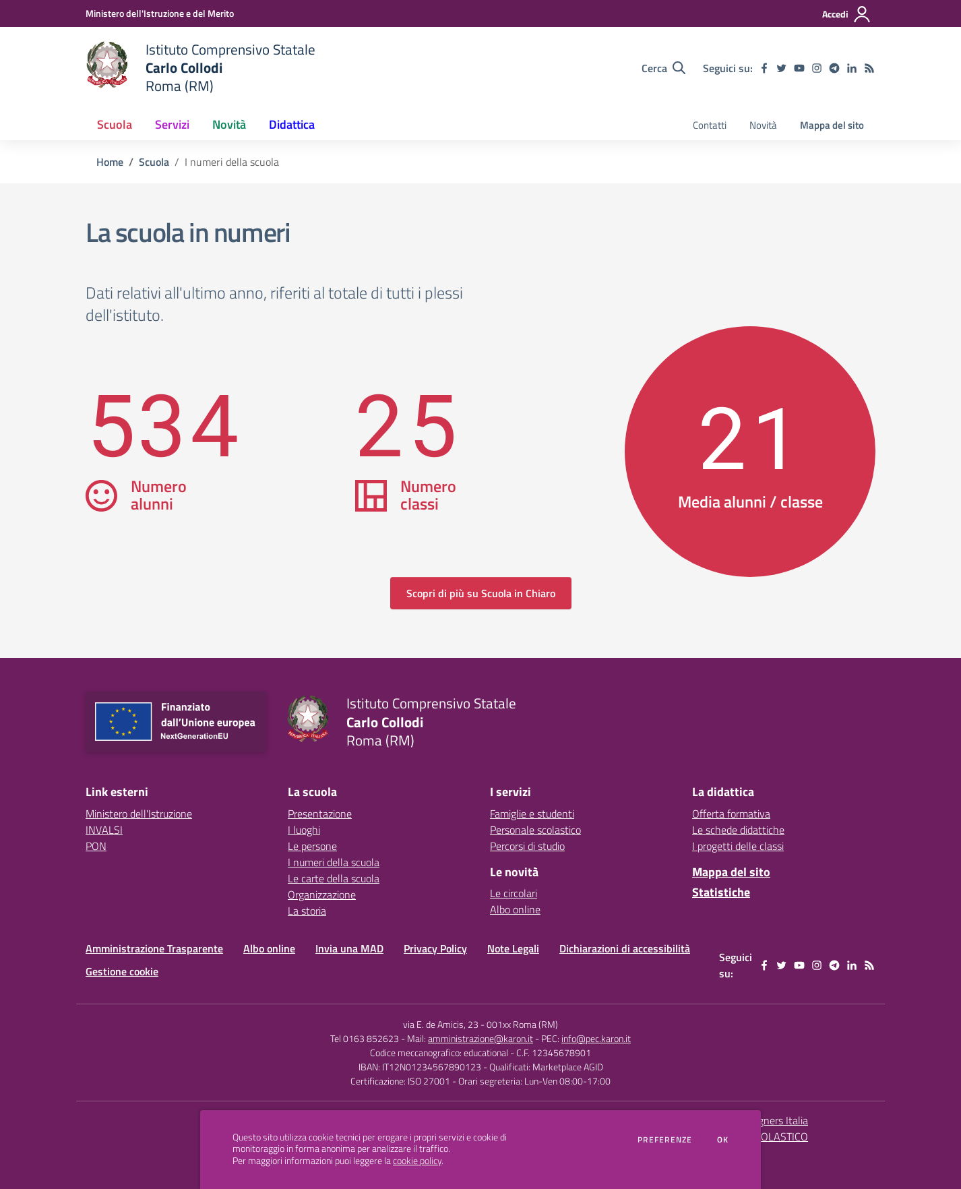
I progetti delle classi (738, 846)
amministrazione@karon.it (480, 1038)
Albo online (515, 909)
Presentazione (320, 813)
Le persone (312, 846)
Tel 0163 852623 (364, 1038)
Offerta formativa (731, 813)
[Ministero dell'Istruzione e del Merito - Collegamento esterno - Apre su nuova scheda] (160, 13)
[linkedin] (852, 68)
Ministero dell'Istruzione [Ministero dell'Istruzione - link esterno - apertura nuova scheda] (139, 813)
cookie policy (417, 1160)
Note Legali (513, 948)
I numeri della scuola (333, 862)
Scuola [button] (114, 124)
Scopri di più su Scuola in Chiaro (480, 593)
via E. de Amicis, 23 (440, 1024)
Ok (723, 1140)
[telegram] (834, 68)
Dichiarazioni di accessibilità (624, 948)
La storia (307, 911)
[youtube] (799, 68)
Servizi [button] (172, 124)
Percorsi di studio (527, 846)
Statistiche (721, 892)
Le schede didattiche (738, 830)
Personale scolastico (535, 830)
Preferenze (665, 1140)
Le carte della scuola (333, 878)
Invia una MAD (349, 948)
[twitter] (782, 68)
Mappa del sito (832, 125)
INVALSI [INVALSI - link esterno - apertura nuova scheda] (104, 830)
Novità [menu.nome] (763, 125)
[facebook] (764, 68)
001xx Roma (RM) (522, 1024)
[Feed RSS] (869, 68)
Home (109, 162)
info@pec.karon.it (596, 1038)
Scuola (154, 162)
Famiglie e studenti (532, 813)
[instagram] (817, 68)
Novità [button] (229, 124)
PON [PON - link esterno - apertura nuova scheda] (96, 846)
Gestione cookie (122, 971)
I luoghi (304, 830)
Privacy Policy (435, 948)
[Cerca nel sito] (663, 68)
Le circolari (513, 893)
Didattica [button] (292, 124)
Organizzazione (322, 894)
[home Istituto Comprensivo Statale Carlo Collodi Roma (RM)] (200, 67)
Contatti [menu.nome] (709, 125)
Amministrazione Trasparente (154, 948)
